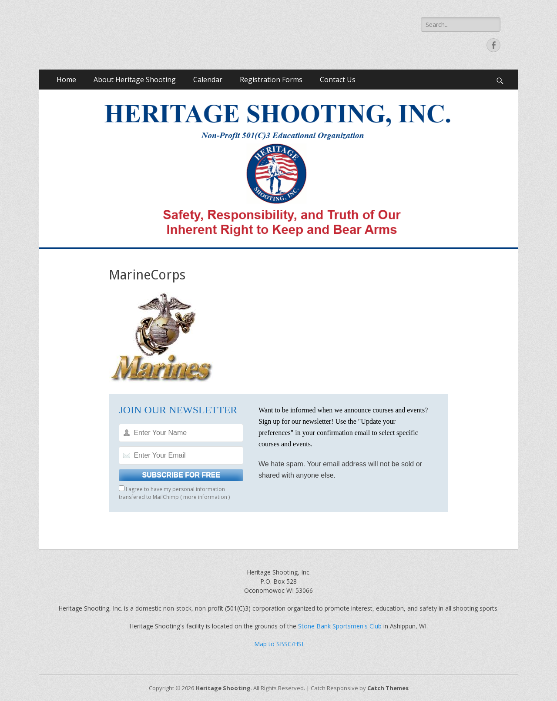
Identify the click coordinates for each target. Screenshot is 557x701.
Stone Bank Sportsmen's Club (340, 626)
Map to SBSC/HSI (278, 644)
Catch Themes (388, 688)
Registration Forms (271, 79)
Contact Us (338, 79)
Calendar (207, 79)
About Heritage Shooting (135, 79)
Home (66, 79)
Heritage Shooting (223, 688)
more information (205, 497)
